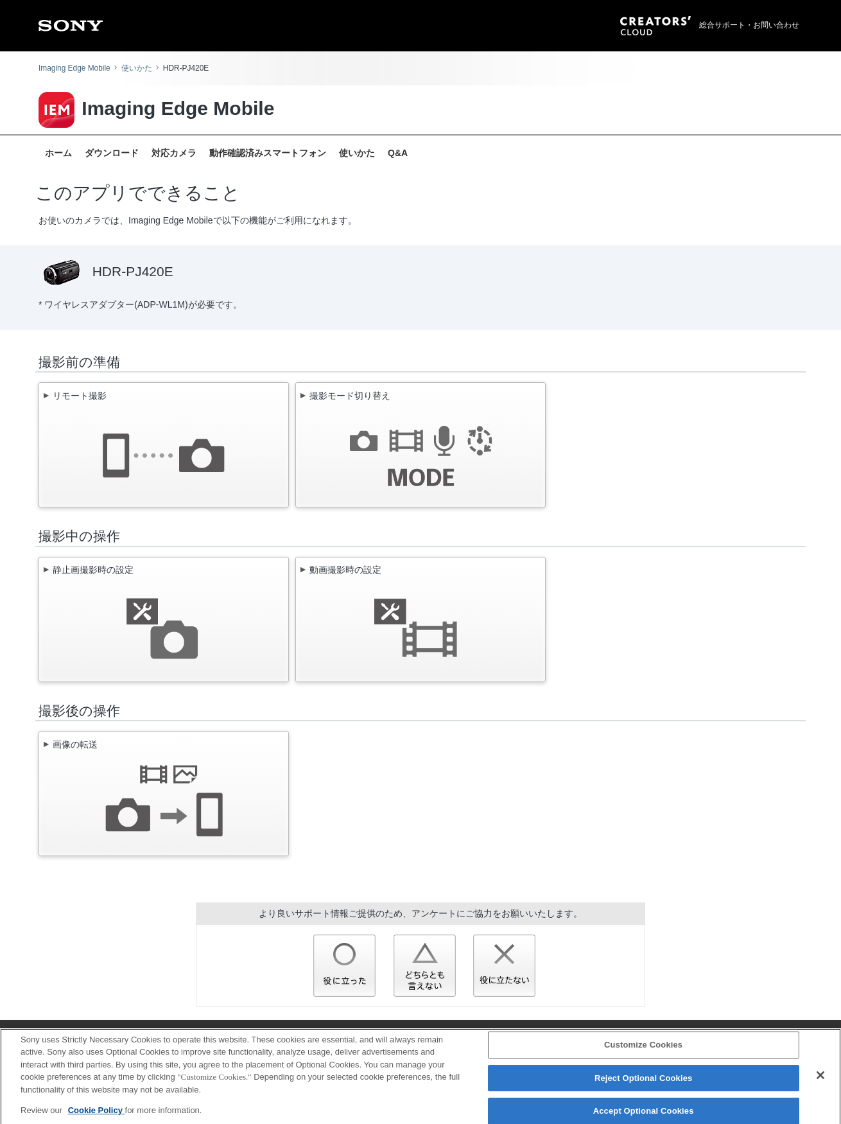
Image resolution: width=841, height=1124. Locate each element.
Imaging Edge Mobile (74, 68)
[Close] (820, 1081)
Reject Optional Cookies (643, 1084)
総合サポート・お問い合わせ (749, 25)
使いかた (136, 68)
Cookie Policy (96, 1116)
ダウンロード (112, 153)
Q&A (398, 153)
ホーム (58, 153)
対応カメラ (174, 153)
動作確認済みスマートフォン (267, 153)
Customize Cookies (643, 1050)
